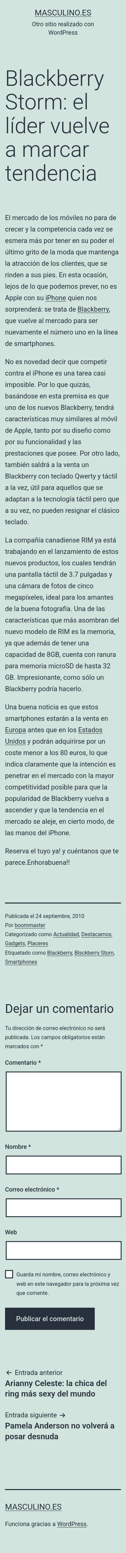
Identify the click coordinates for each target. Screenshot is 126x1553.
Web (11, 1232)
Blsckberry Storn (94, 953)
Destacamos (96, 934)
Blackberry (93, 309)
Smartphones (21, 962)
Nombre (18, 1146)
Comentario (23, 1062)
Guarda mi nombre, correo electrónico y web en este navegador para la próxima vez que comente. (67, 1283)
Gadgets (15, 943)
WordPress (71, 1523)
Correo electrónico (32, 1189)
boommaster (30, 925)
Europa (15, 730)
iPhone (55, 298)
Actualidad (66, 934)
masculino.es (63, 12)
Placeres (38, 943)
